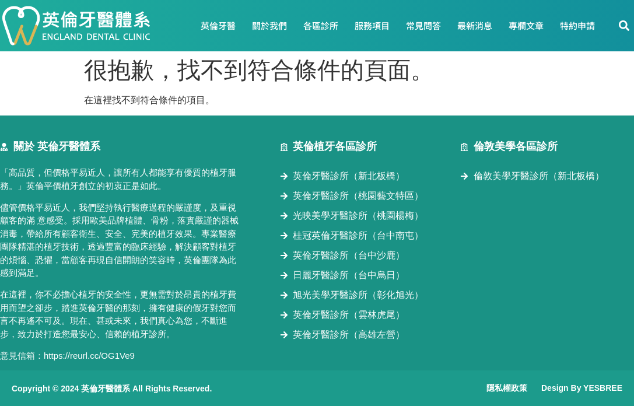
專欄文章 (526, 25)
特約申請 (577, 25)
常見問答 (423, 25)
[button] (624, 26)
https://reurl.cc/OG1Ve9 (89, 355)
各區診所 (320, 25)
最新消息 (474, 25)
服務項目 (372, 25)
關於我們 (269, 25)
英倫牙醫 (218, 25)
